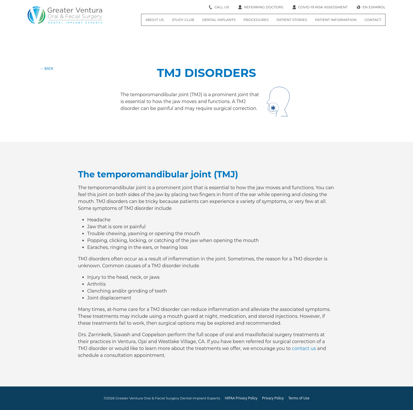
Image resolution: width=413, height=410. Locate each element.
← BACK (46, 68)
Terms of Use (298, 398)
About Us (154, 20)
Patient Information (335, 20)
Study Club (183, 20)
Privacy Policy (273, 398)
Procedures (255, 20)
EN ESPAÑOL (371, 7)
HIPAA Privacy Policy (241, 398)
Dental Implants (218, 20)
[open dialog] (219, 7)
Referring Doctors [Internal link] (260, 7)
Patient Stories (291, 20)
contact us (304, 348)
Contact (373, 20)
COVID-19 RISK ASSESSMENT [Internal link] (320, 7)
